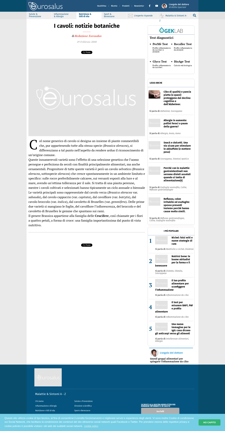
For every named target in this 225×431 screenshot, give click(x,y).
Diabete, (170, 271)
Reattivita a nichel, (175, 249)
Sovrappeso (176, 111)
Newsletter (139, 6)
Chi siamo (39, 401)
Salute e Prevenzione (83, 401)
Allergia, (164, 133)
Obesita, (179, 271)
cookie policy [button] (91, 426)
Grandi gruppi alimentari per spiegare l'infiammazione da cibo (169, 360)
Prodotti (125, 6)
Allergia (159, 341)
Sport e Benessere (82, 410)
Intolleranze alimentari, (177, 338)
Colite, (184, 187)
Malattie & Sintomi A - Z (50, 394)
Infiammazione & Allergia (61, 15)
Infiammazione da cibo (177, 295)
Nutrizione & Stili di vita (85, 15)
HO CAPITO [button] (209, 422)
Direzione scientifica (83, 406)
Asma (178, 133)
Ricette (114, 6)
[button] (151, 6)
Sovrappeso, (166, 158)
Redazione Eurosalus (88, 36)
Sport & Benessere (109, 15)
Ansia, (172, 133)
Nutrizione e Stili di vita (45, 410)
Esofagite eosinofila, (170, 187)
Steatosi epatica (181, 158)
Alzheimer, (165, 111)
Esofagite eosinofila (165, 220)
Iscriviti (160, 411)
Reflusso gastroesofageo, (172, 218)
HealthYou (101, 6)
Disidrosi (189, 249)
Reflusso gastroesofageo (161, 189)
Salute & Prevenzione (35, 15)
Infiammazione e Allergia (46, 406)
